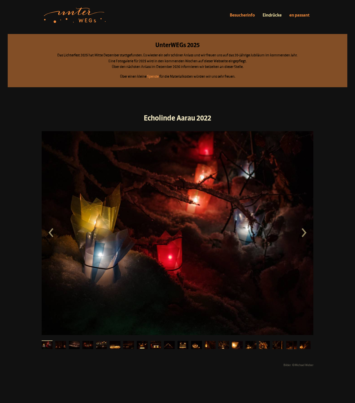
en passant (299, 15)
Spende (153, 77)
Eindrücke (272, 15)
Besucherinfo (242, 15)
